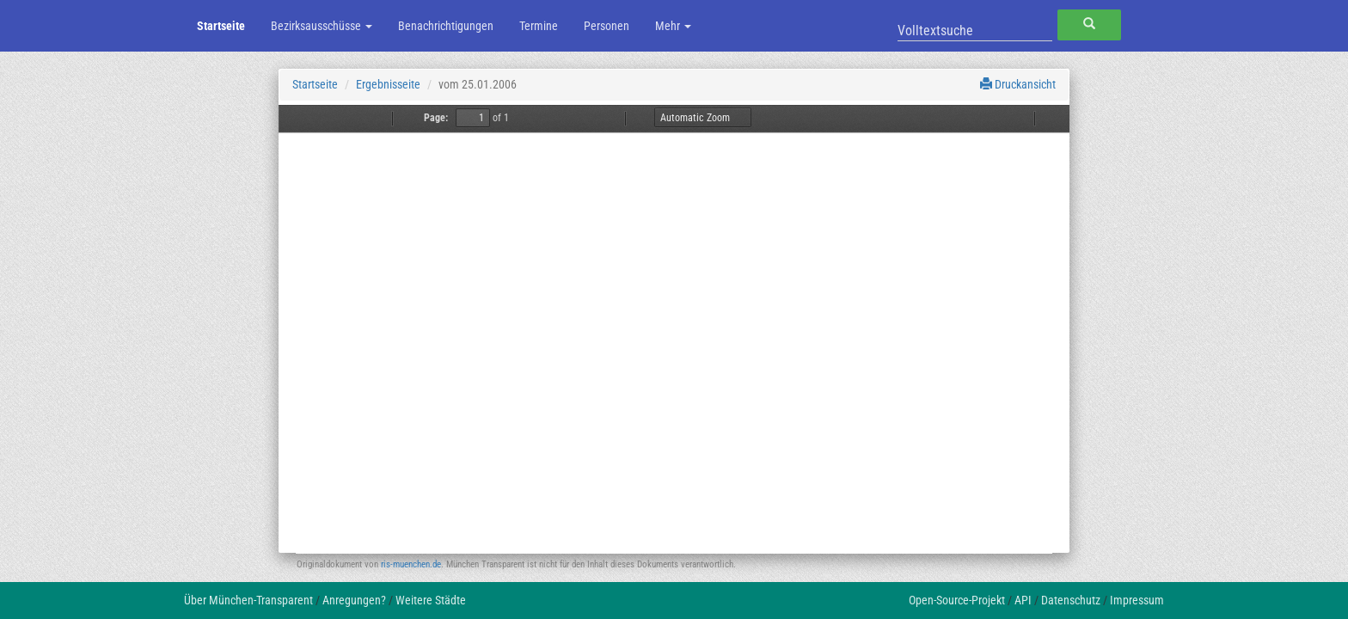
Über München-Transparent (248, 600)
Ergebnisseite (388, 84)
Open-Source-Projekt (957, 600)
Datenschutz (1070, 600)
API (1023, 600)
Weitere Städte (430, 600)
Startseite (221, 26)
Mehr (673, 26)
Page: (436, 118)
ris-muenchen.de (411, 564)
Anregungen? (354, 600)
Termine (538, 26)
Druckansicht (1018, 84)
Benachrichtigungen (445, 26)
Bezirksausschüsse (321, 26)
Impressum (1137, 600)
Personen (606, 26)
